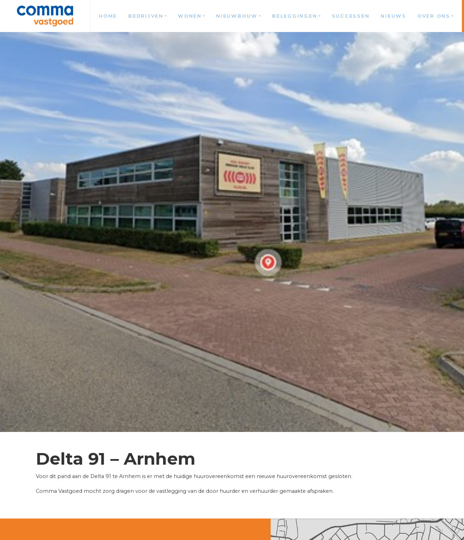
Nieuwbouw (237, 16)
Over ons (434, 16)
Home (108, 16)
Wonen (190, 16)
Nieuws (393, 16)
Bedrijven (145, 16)
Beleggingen (294, 16)
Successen (351, 16)
